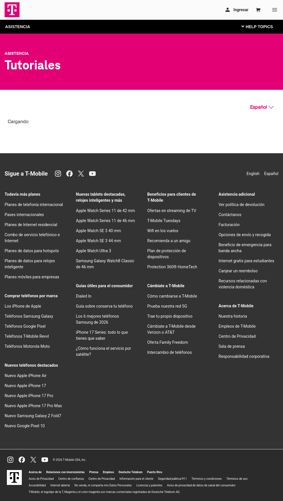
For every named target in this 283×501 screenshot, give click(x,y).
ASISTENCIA (17, 26)
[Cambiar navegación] (261, 26)
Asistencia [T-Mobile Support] (17, 53)
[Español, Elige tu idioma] (261, 107)
